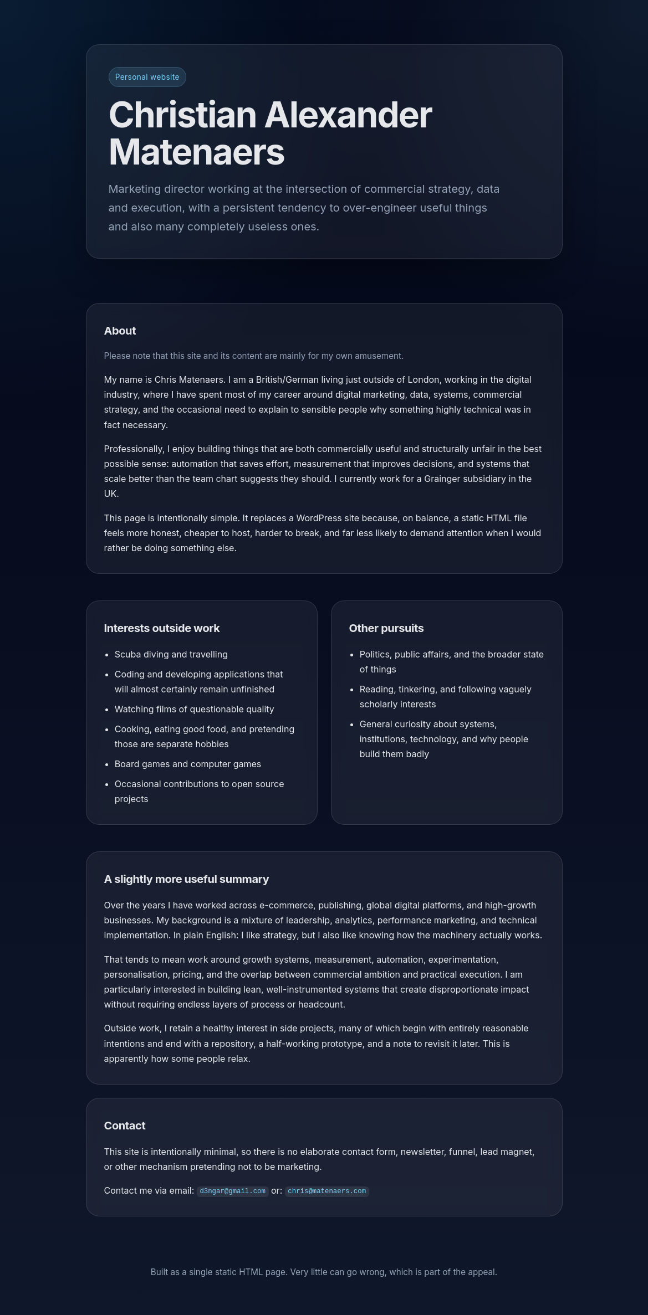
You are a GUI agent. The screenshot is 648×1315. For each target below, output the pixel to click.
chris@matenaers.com (327, 1191)
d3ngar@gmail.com (233, 1191)
